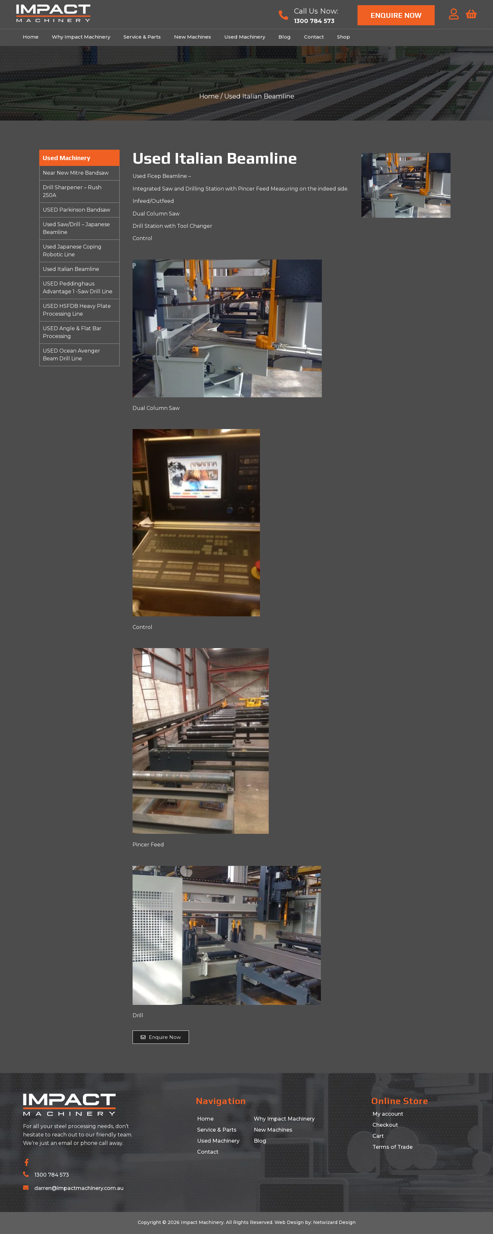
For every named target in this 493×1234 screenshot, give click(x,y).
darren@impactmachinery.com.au (78, 1188)
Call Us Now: (316, 11)
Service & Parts (142, 37)
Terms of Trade (392, 1147)
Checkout (385, 1125)
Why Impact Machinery (81, 37)
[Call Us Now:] (283, 15)
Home (31, 37)
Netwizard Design (334, 1222)
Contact (314, 37)
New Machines (192, 37)
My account (387, 1114)
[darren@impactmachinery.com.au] (26, 1187)
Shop (343, 37)
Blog (284, 37)
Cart (378, 1136)
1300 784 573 (51, 1175)
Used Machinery (244, 37)
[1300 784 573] (26, 1174)
